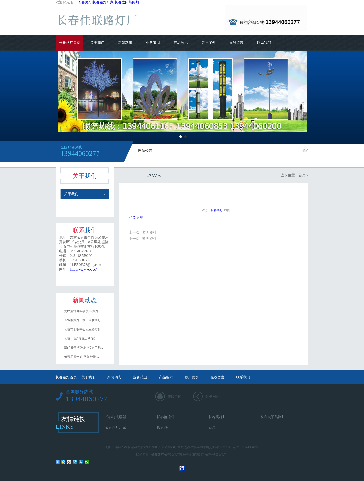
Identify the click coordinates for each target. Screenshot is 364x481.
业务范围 (153, 43)
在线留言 (236, 43)
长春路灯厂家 (103, 2)
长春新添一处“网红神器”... (82, 356)
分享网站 (212, 396)
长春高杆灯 (217, 417)
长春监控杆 (165, 417)
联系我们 (264, 43)
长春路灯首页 (69, 43)
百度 (212, 427)
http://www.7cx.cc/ (83, 269)
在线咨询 (174, 396)
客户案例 (208, 43)
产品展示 (181, 43)
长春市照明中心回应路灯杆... (83, 329)
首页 (302, 175)
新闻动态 (125, 43)
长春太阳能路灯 (127, 2)
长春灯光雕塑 (115, 417)
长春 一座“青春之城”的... (80, 338)
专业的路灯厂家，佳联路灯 (82, 320)
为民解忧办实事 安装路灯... (82, 311)
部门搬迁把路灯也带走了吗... (83, 347)
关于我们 (97, 43)
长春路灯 (85, 2)
